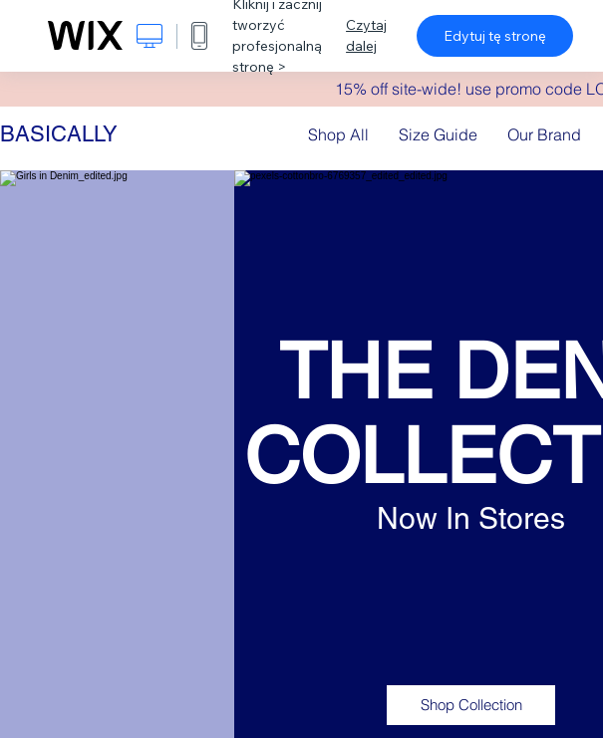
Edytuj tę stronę (495, 36)
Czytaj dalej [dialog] (366, 35)
